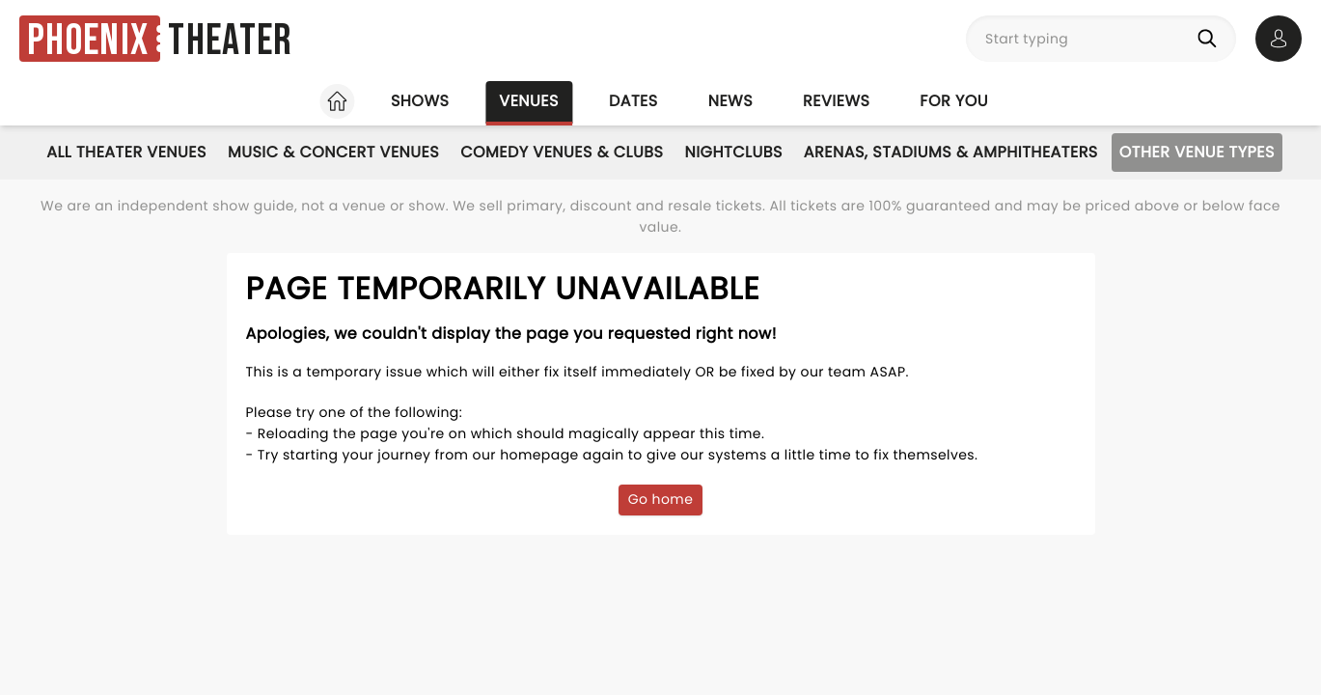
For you (954, 101)
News (730, 101)
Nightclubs (733, 152)
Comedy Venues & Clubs (561, 152)
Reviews (836, 101)
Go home (661, 499)
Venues (529, 101)
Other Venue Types (1197, 152)
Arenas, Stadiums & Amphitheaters (951, 152)
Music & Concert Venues (333, 152)
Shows (420, 101)
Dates (633, 101)
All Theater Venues (126, 152)
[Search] (1211, 38)
